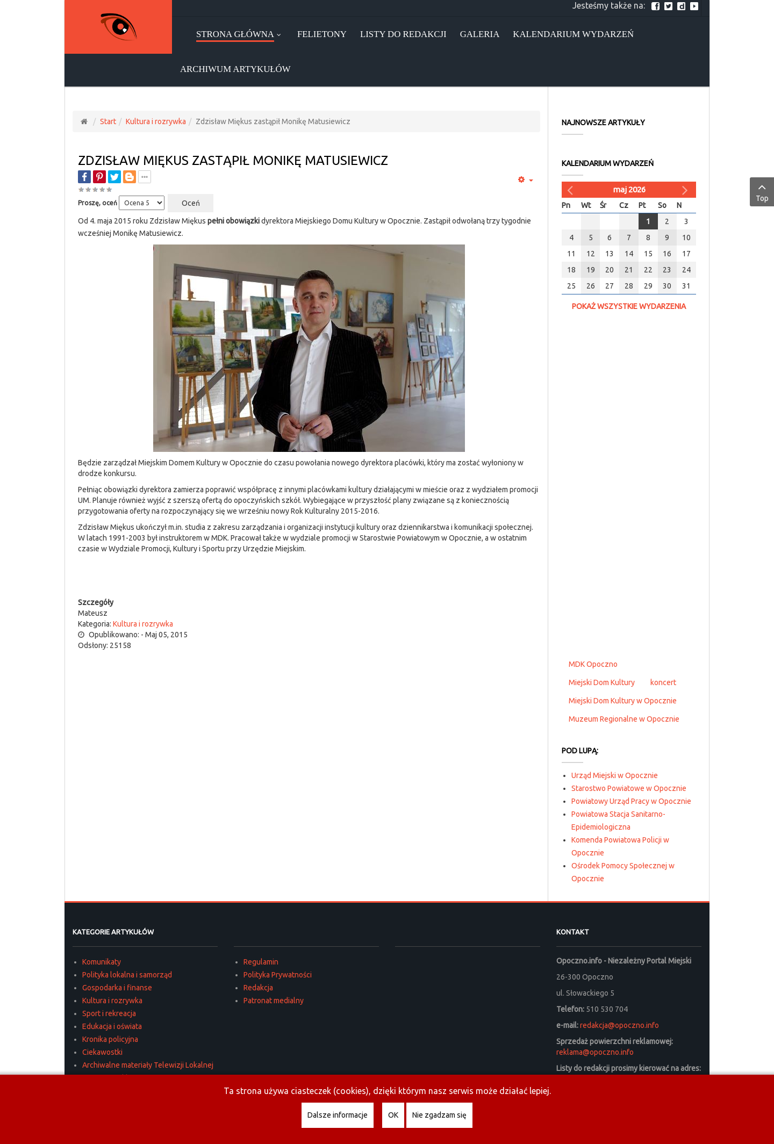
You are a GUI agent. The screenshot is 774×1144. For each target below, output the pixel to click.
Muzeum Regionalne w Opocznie (624, 719)
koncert (663, 682)
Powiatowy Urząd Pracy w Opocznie (631, 801)
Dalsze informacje (337, 1115)
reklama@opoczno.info (595, 1052)
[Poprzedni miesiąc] (571, 190)
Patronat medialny (273, 1000)
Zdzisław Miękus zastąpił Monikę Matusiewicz (233, 160)
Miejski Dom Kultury (602, 682)
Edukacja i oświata (112, 1026)
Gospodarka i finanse (117, 987)
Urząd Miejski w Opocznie (614, 775)
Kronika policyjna (110, 1039)
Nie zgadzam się (439, 1115)
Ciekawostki (102, 1052)
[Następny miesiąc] (686, 190)
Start (108, 121)
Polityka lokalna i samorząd (127, 974)
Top (762, 191)
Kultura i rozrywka (156, 121)
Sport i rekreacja (109, 1013)
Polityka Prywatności (277, 974)
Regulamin (260, 962)
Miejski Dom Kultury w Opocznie (623, 700)
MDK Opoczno (593, 664)
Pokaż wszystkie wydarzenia (629, 306)
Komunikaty (101, 962)
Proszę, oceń (97, 202)
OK (393, 1115)
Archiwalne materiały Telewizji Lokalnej (147, 1065)
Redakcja (258, 987)
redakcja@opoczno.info (619, 1025)
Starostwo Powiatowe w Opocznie (628, 788)
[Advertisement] (309, 575)
